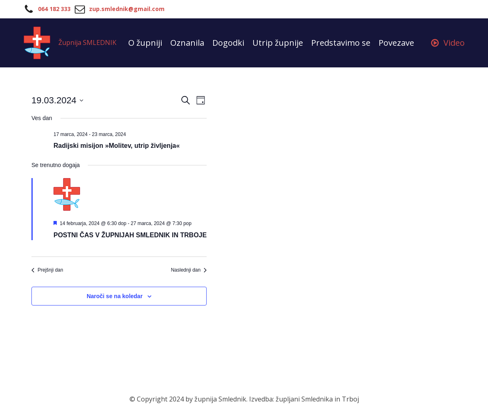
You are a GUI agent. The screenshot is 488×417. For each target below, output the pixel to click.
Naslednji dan (189, 270)
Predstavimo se (340, 42)
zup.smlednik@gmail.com (127, 9)
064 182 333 (54, 9)
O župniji (145, 42)
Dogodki (228, 42)
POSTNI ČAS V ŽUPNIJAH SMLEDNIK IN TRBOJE (130, 235)
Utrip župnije (277, 42)
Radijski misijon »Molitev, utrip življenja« (116, 145)
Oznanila (187, 42)
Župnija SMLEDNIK (87, 42)
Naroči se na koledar (115, 296)
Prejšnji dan (47, 270)
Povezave (396, 42)
